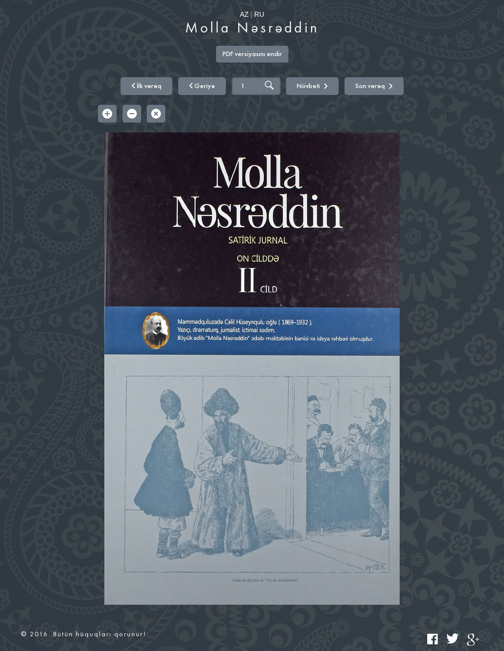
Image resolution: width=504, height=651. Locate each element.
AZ (244, 14)
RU (259, 14)
